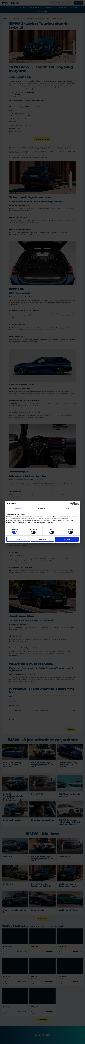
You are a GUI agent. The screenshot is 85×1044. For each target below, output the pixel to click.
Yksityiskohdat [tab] (42, 508)
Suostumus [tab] (17, 508)
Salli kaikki (67, 539)
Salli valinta (42, 539)
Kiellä (18, 539)
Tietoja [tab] (67, 508)
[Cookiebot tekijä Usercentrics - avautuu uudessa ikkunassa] (71, 503)
